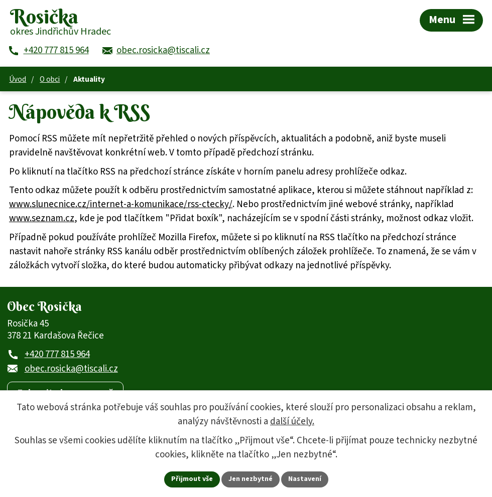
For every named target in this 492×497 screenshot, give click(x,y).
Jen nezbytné (250, 479)
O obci (50, 79)
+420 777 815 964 (57, 354)
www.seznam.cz (41, 218)
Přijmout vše (192, 479)
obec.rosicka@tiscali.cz (71, 369)
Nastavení (304, 479)
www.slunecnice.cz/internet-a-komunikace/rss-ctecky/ (120, 204)
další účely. (292, 421)
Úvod (17, 79)
